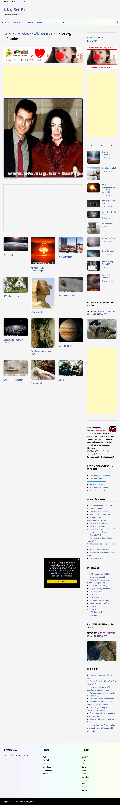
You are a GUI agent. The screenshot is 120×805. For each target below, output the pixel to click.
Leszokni (85, 777)
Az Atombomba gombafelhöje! (37, 269)
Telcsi (48, 22)
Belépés (26, 2)
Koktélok (46, 760)
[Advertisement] (43, 81)
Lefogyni (85, 757)
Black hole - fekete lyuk (99, 585)
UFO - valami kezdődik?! (106, 153)
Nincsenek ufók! (99, 487)
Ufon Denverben (65, 257)
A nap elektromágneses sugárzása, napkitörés (108, 188)
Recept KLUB (47, 770)
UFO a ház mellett (11, 296)
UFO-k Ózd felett (96, 558)
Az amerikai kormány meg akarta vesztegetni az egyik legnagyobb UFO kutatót (102, 728)
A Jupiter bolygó (65, 346)
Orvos (84, 774)
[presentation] (92, 146)
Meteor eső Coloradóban (107, 276)
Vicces (57, 22)
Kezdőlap (6, 22)
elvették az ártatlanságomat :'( (102, 529)
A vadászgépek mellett (13, 380)
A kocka (61, 380)
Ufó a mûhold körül (66, 295)
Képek (39, 22)
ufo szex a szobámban (99, 523)
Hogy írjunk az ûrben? (99, 532)
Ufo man (93, 615)
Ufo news (17, 22)
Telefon (84, 787)
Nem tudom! (96, 484)
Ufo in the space (108, 251)
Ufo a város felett (108, 238)
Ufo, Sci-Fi (14, 10)
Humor (84, 780)
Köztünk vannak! (97, 490)
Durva (84, 767)
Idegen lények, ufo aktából (101, 588)
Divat (44, 757)
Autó (83, 784)
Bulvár (84, 770)
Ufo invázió (8, 255)
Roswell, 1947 (95, 535)
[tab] (92, 146)
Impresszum (7, 801)
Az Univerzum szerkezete (100, 514)
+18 (83, 760)
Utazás (45, 774)
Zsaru (84, 763)
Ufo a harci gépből (109, 168)
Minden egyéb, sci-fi (33, 34)
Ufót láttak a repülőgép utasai (102, 698)
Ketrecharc (47, 767)
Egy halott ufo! (37, 383)
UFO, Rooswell (96, 612)
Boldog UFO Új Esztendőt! (107, 263)
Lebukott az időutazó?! (99, 511)
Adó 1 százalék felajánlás (96, 39)
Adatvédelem (18, 801)
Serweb (84, 790)
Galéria (8, 34)
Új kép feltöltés (98, 314)
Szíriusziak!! (95, 606)
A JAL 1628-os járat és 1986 (101, 549)
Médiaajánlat (29, 801)
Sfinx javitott (36, 312)
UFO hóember (107, 223)
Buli (44, 763)
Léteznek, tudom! (100, 475)
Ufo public (29, 22)
